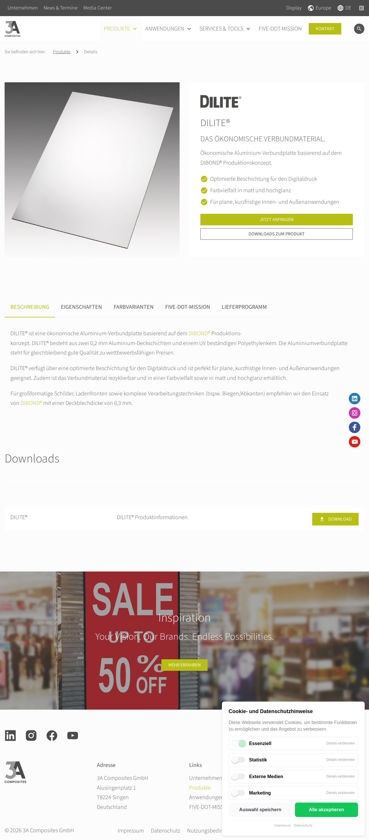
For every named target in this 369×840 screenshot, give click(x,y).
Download (335, 519)
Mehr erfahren (184, 665)
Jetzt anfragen (276, 219)
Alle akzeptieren (326, 809)
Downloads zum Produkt (276, 234)
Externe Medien (266, 776)
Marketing (260, 793)
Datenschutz (303, 825)
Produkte (61, 51)
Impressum (282, 825)
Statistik (258, 759)
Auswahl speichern (260, 809)
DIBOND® (199, 333)
